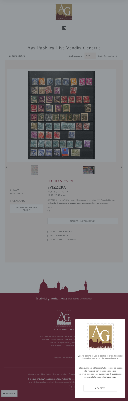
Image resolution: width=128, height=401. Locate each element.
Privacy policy (109, 377)
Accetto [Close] (100, 388)
